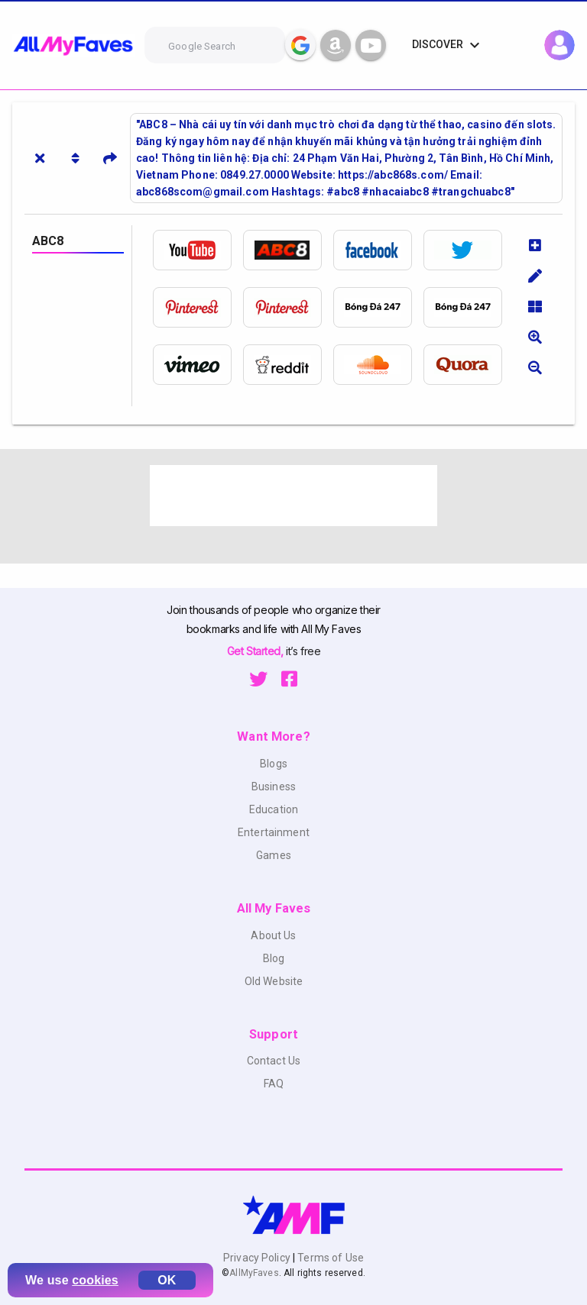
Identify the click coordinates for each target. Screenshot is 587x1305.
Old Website (274, 981)
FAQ (274, 1083)
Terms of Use (329, 1258)
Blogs (273, 763)
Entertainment (274, 832)
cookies (95, 1280)
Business (273, 786)
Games (273, 855)
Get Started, (256, 650)
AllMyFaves (253, 1273)
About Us (273, 935)
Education (273, 809)
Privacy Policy (258, 1258)
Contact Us (273, 1061)
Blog (274, 958)
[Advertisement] (293, 495)
